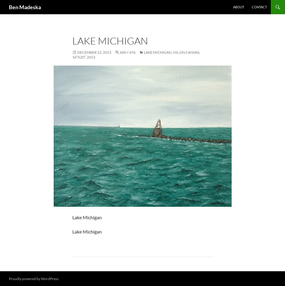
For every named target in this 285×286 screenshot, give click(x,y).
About (238, 7)
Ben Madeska (25, 7)
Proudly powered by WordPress (33, 279)
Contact (259, 7)
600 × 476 (128, 52)
